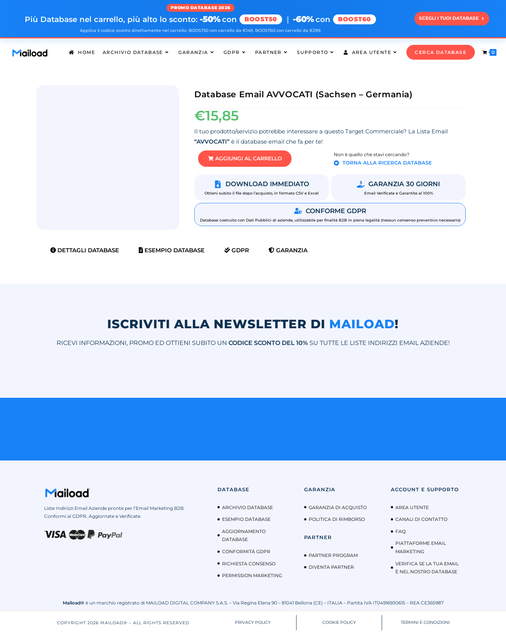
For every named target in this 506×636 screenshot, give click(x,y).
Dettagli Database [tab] (84, 252)
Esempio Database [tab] (172, 252)
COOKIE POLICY (339, 624)
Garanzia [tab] (288, 252)
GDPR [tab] (236, 252)
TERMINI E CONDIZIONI (425, 624)
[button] (251, 159)
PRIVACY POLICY (253, 624)
